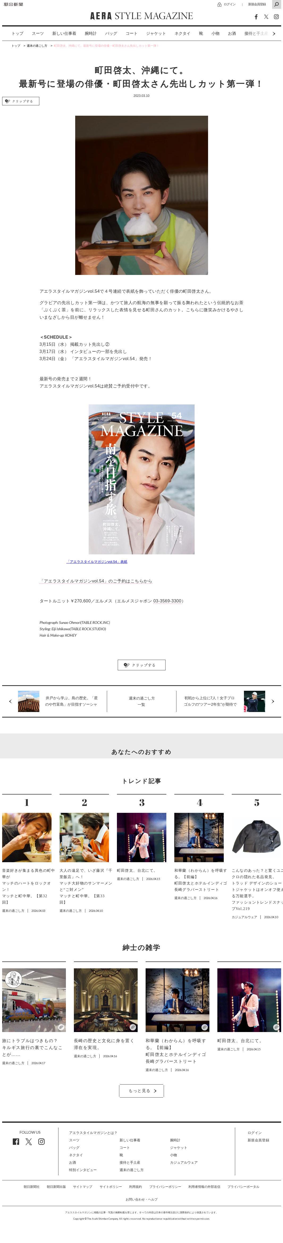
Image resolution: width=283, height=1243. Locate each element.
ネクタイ (183, 33)
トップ (17, 33)
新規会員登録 (257, 4)
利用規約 (135, 1187)
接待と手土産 (130, 1162)
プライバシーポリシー (165, 1187)
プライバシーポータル (243, 1187)
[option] (13, 34)
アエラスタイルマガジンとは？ (93, 1133)
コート (132, 33)
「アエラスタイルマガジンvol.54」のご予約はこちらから (96, 581)
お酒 (232, 33)
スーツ (38, 33)
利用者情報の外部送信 (204, 1187)
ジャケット (156, 33)
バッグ (111, 33)
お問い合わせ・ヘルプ (142, 1199)
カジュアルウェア (184, 1162)
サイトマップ (82, 1187)
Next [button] (264, 34)
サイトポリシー (111, 1187)
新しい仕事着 (64, 33)
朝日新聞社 (32, 1187)
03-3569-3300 (167, 601)
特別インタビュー (83, 1170)
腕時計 (91, 33)
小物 (215, 33)
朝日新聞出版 (56, 1187)
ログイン (229, 4)
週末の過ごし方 (132, 1170)
